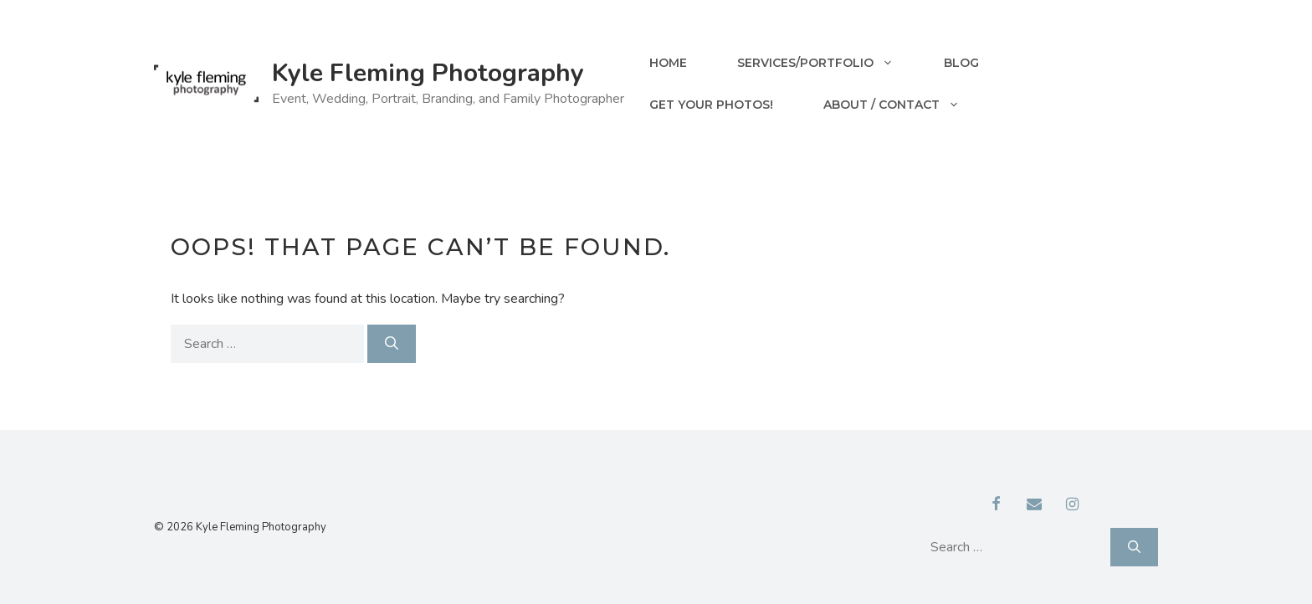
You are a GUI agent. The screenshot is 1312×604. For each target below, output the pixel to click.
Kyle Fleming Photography (428, 73)
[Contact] (1034, 505)
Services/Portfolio (828, 63)
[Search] (391, 344)
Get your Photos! (711, 104)
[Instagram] (1073, 505)
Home (668, 62)
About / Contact (904, 104)
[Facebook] (996, 505)
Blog (961, 62)
